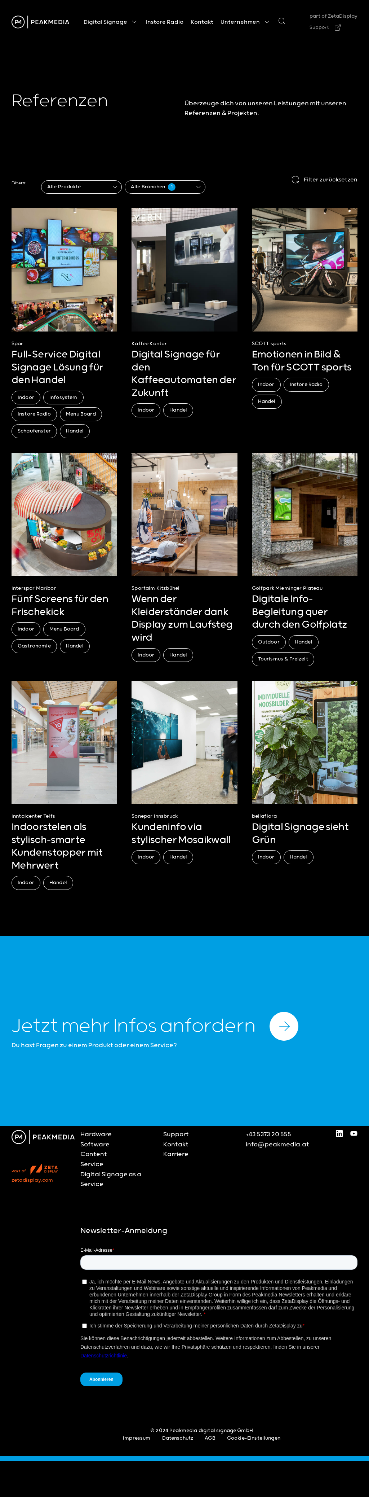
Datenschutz (178, 1438)
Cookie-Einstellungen (253, 1438)
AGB (210, 1438)
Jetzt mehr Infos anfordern (155, 1026)
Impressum (136, 1438)
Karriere (175, 1154)
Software (95, 1144)
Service (91, 1164)
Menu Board (81, 414)
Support (319, 27)
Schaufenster (34, 431)
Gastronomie (34, 646)
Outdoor (269, 642)
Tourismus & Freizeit (283, 659)
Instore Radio (34, 414)
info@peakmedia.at (277, 1144)
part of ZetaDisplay (333, 16)
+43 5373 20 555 (268, 1134)
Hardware (96, 1134)
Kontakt (175, 1144)
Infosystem (63, 397)
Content (93, 1154)
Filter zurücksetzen (323, 180)
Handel (75, 431)
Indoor (26, 397)
